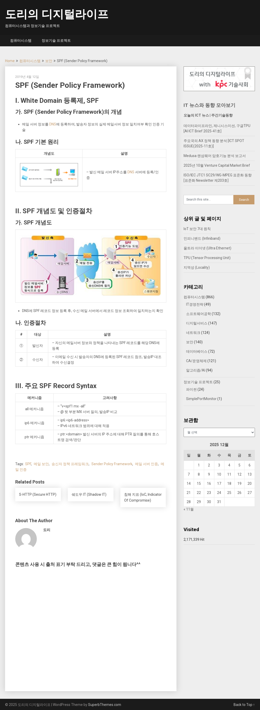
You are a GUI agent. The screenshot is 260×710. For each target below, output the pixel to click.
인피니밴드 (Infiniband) (202, 238)
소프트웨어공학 (198, 314)
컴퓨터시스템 (20, 40)
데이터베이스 (196, 351)
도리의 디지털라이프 (56, 14)
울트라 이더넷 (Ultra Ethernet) (207, 248)
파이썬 (191, 389)
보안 (48, 61)
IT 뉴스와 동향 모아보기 (209, 105)
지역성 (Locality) (197, 267)
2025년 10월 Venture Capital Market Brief (217, 165)
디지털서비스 (196, 323)
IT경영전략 (194, 304)
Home (10, 61)
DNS (52, 124)
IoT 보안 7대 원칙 (197, 229)
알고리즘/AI (195, 370)
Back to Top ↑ (244, 705)
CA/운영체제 (196, 361)
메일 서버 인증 (146, 464)
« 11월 (189, 509)
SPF (28, 464)
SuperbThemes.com (104, 705)
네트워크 (193, 333)
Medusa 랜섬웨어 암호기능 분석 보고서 (215, 156)
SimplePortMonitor (201, 399)
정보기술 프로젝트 (56, 40)
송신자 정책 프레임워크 (70, 464)
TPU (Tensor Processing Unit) (207, 258)
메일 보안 (41, 464)
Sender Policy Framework (111, 464)
